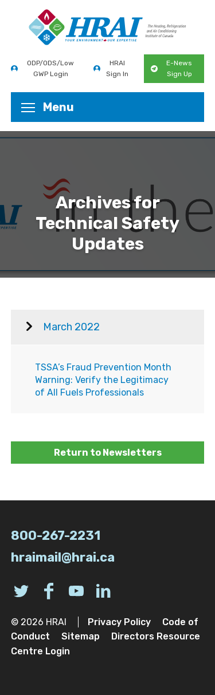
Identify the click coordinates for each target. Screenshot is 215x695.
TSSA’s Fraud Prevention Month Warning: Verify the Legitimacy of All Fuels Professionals (103, 380)
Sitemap (80, 636)
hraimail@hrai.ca (63, 557)
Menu (47, 107)
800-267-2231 (55, 535)
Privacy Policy (119, 622)
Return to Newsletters (108, 452)
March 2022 (71, 327)
